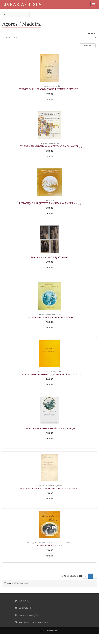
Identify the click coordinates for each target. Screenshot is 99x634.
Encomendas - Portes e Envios (31, 622)
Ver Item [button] (49, 99)
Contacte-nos (24, 608)
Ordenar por (88, 45)
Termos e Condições (27, 615)
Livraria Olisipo (23, 4)
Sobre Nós (22, 600)
